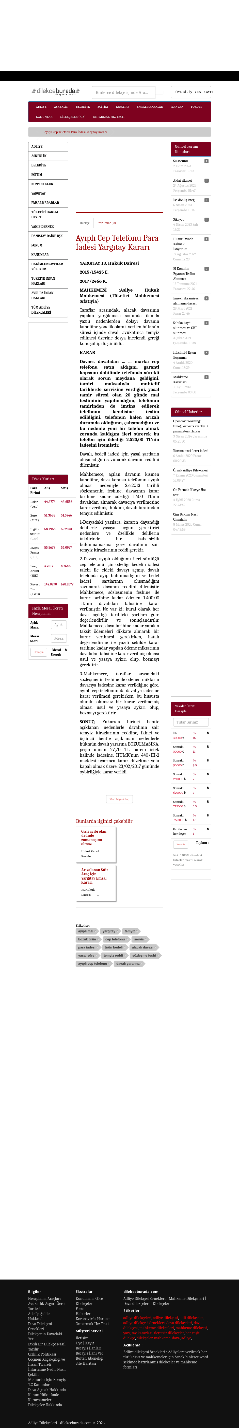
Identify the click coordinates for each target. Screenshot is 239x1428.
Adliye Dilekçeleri (42, 1423)
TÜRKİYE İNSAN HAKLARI (43, 281)
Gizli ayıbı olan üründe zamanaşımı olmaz (93, 837)
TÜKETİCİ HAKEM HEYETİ (44, 214)
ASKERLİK (61, 106)
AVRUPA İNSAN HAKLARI (42, 295)
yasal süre (86, 955)
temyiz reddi (113, 955)
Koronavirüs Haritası (93, 1319)
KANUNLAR (44, 117)
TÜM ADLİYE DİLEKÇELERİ (41, 310)
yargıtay (109, 931)
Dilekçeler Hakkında (45, 1405)
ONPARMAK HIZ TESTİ (109, 117)
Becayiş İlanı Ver (89, 1353)
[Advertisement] (119, 35)
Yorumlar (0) (107, 223)
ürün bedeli (114, 947)
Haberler (83, 1313)
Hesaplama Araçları (44, 1298)
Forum (81, 1308)
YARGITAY (122, 106)
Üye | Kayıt (85, 1343)
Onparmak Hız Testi (92, 1324)
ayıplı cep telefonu (92, 963)
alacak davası (142, 947)
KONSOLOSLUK (42, 184)
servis (139, 939)
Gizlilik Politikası (42, 1354)
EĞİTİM (103, 106)
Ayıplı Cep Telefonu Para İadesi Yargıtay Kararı (75, 132)
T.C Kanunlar (39, 1384)
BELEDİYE (83, 106)
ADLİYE (41, 106)
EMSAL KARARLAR (150, 106)
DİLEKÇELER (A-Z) (73, 117)
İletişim (82, 1338)
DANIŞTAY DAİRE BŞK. (47, 236)
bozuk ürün (87, 939)
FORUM (196, 106)
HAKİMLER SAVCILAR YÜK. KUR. (47, 266)
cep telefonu (115, 939)
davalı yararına (127, 963)
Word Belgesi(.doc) (119, 799)
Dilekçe (85, 223)
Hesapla (39, 652)
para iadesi (86, 947)
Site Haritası (86, 1363)
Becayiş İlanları (88, 1348)
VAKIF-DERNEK (42, 227)
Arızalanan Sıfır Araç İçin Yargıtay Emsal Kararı (94, 876)
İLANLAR (177, 106)
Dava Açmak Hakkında (47, 1389)
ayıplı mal (85, 931)
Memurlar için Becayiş (47, 1379)
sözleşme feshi (144, 955)
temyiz (130, 931)
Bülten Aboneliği (89, 1358)
